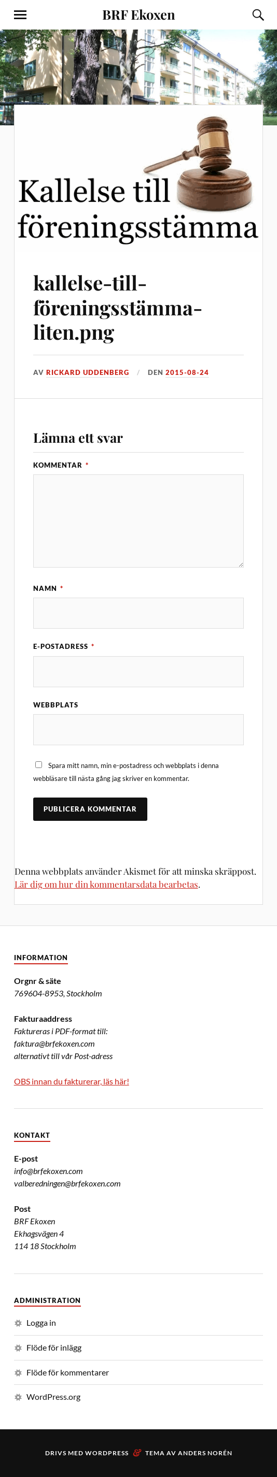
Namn (48, 588)
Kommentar (61, 465)
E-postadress (63, 646)
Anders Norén (205, 1453)
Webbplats (55, 705)
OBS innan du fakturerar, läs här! (71, 1081)
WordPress (107, 1453)
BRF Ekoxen (138, 14)
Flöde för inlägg (53, 1347)
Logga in (41, 1322)
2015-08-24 (187, 372)
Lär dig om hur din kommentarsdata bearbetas (106, 884)
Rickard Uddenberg (87, 372)
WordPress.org (53, 1396)
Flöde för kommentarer (67, 1372)
